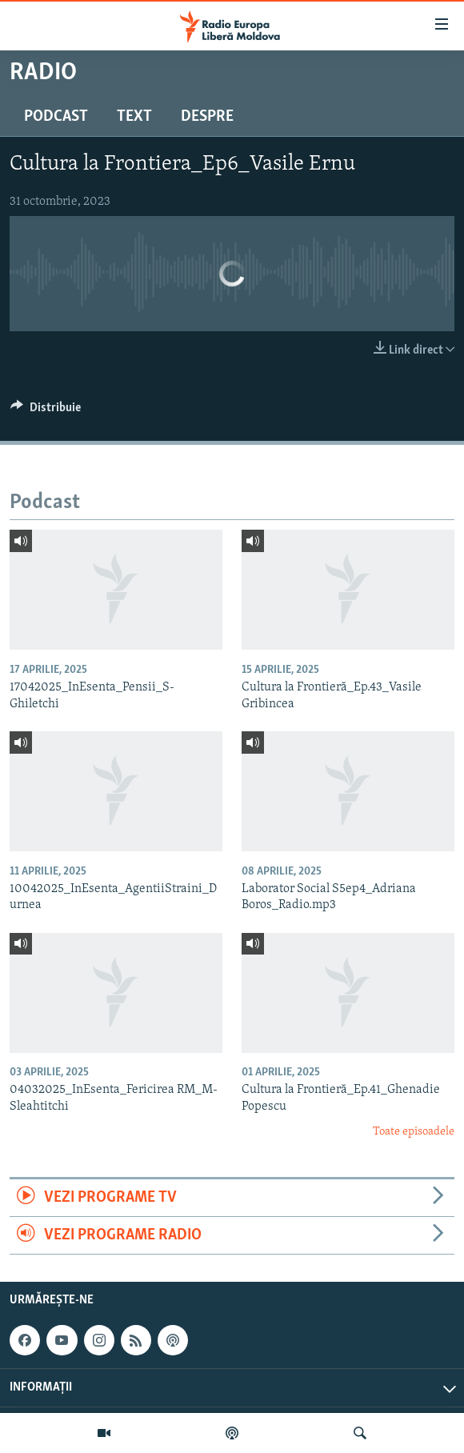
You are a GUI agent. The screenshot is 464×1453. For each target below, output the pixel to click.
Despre (207, 117)
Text (134, 117)
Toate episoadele (413, 1132)
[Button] (45, 411)
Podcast (56, 117)
